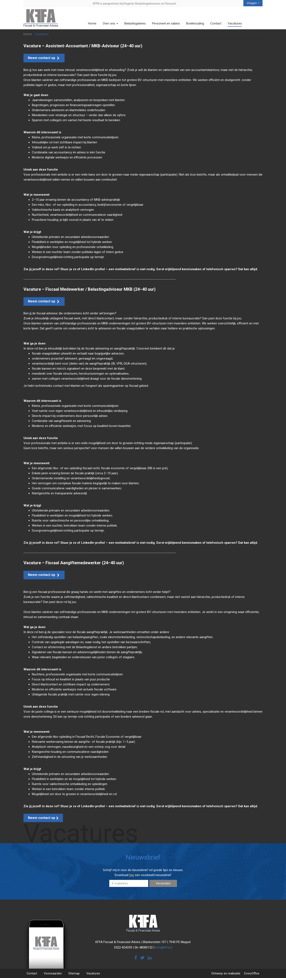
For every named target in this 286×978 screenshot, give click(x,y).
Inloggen (252, 3)
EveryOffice (251, 973)
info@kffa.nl (163, 947)
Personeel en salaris (166, 23)
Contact (215, 23)
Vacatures (235, 23)
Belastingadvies (135, 23)
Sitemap (74, 973)
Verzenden (163, 883)
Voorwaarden (53, 973)
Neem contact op (44, 58)
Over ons (110, 23)
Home (92, 23)
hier (131, 875)
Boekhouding (195, 23)
